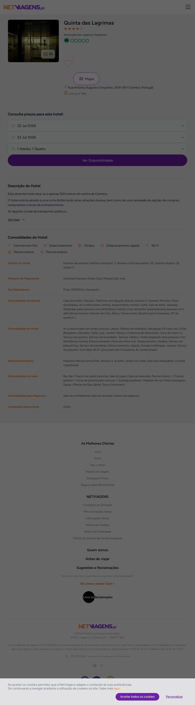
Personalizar (174, 697)
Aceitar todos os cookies (137, 697)
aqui (117, 688)
